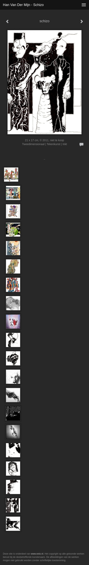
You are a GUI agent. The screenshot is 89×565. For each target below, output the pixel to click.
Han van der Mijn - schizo (23, 5)
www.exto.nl (37, 553)
